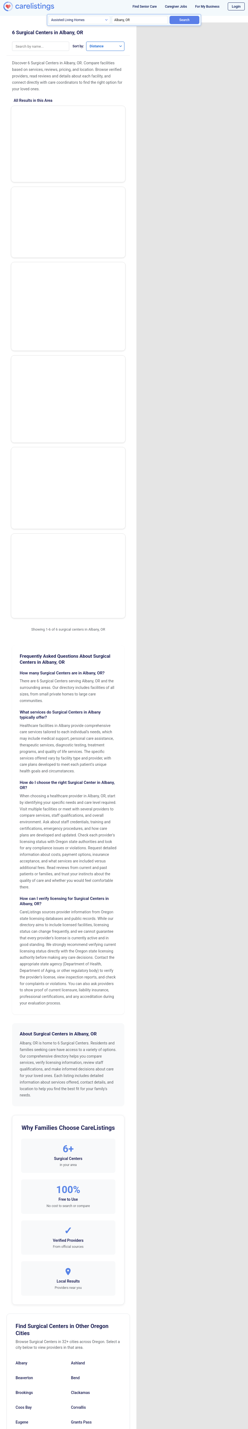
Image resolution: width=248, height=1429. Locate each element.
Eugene (22, 1100)
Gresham (23, 1115)
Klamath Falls (27, 1144)
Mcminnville (26, 1159)
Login (236, 6)
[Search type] (79, 20)
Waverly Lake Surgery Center (44, 114)
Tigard (76, 1248)
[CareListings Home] (37, 6)
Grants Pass (81, 1100)
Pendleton (79, 1188)
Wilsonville (80, 1262)
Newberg (23, 1174)
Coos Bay (24, 1085)
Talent (76, 1233)
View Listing (102, 123)
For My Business (207, 6)
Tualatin (22, 1262)
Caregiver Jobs (176, 6)
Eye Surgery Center (34, 144)
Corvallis (78, 1085)
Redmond (79, 1203)
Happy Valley (82, 1115)
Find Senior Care (145, 6)
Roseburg (24, 1218)
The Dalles (25, 1248)
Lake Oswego (82, 1144)
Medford (78, 1159)
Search (184, 20)
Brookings (24, 1070)
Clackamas (80, 1070)
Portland (23, 1203)
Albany (21, 1041)
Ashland (78, 1041)
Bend (75, 1055)
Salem (76, 1218)
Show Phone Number (102, 114)
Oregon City (26, 1188)
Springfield (25, 1233)
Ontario (77, 1174)
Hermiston (25, 1129)
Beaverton (24, 1055)
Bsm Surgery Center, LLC (40, 278)
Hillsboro (78, 1129)
